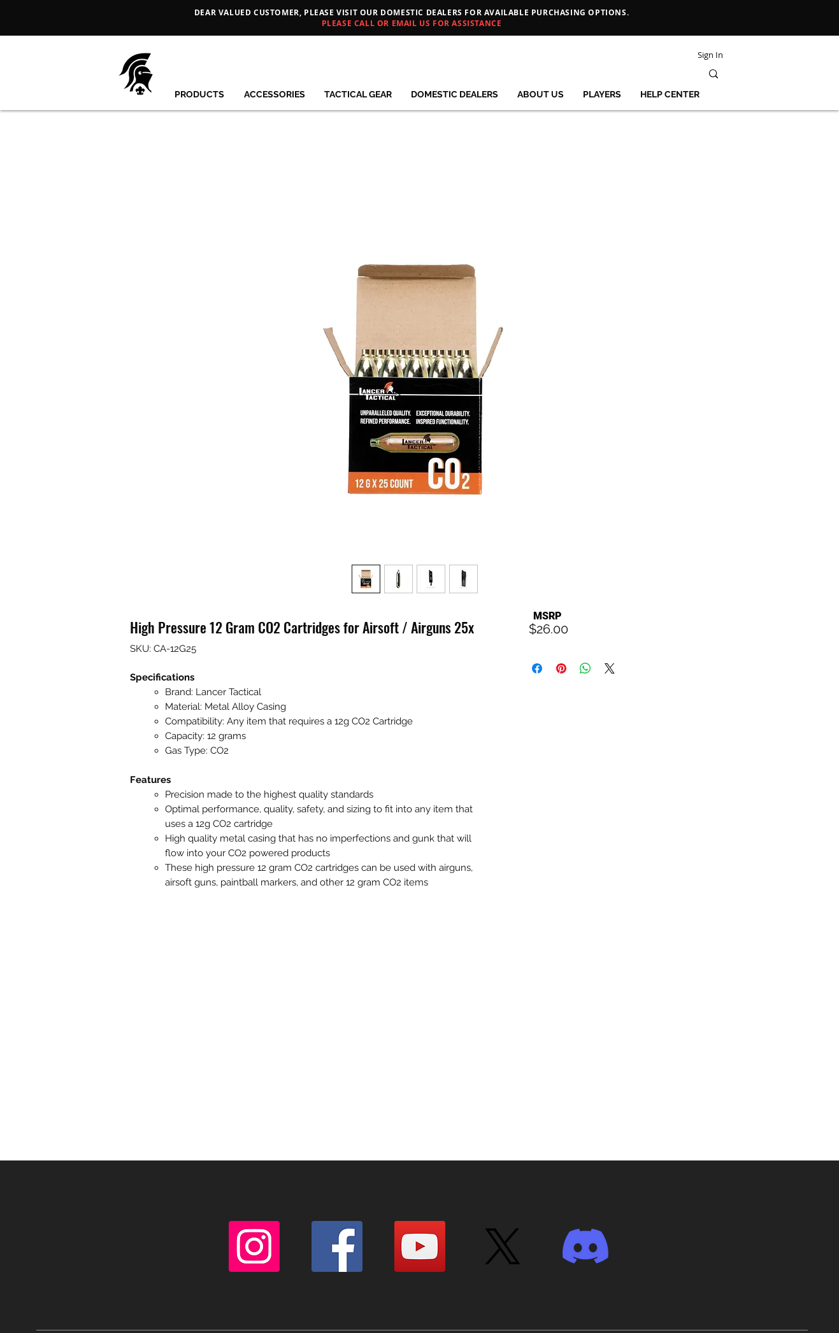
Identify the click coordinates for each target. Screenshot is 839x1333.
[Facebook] (337, 1246)
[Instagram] (254, 1246)
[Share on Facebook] (537, 668)
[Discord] (585, 1246)
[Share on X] (609, 668)
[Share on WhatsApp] (585, 668)
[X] (502, 1246)
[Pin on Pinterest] (561, 668)
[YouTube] (419, 1246)
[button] (199, 94)
